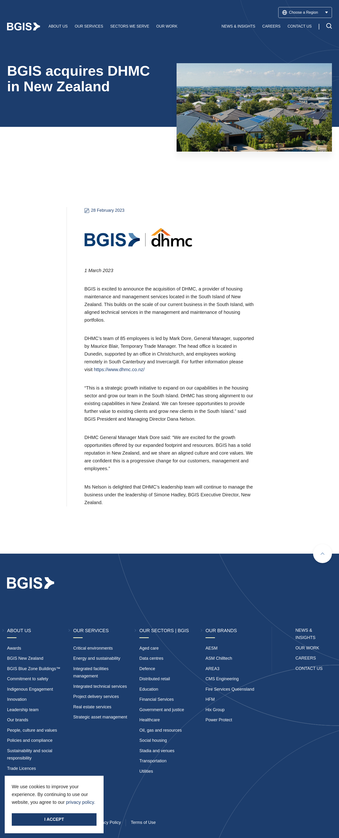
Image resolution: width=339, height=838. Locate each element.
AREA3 (212, 668)
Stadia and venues (156, 750)
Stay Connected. (30, 810)
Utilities (146, 771)
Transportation (152, 761)
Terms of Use (143, 822)
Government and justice (161, 709)
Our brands (17, 720)
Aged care (149, 648)
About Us (58, 27)
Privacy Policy (107, 822)
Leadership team (23, 709)
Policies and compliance (29, 740)
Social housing (153, 740)
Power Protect (219, 720)
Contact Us (299, 27)
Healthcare (149, 720)
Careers (271, 27)
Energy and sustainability (96, 658)
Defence (147, 668)
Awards (14, 648)
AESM (212, 648)
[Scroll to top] (322, 553)
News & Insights (238, 27)
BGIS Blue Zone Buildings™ (33, 668)
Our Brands (221, 630)
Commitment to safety (27, 678)
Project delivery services (96, 696)
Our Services (89, 27)
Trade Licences (21, 768)
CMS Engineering (222, 678)
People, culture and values (32, 730)
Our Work (167, 27)
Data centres (151, 658)
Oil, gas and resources (160, 730)
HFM (210, 699)
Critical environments (93, 648)
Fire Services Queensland (230, 689)
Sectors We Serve (129, 27)
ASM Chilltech (219, 658)
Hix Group (215, 709)
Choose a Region (305, 12)
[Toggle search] (329, 26)
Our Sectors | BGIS (164, 630)
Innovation (17, 699)
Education (148, 689)
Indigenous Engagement (30, 689)
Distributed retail (154, 678)
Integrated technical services (100, 686)
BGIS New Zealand (25, 658)
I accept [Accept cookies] (54, 819)
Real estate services (92, 707)
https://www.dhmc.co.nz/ (119, 369)
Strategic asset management (100, 717)
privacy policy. (80, 802)
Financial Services (156, 699)
